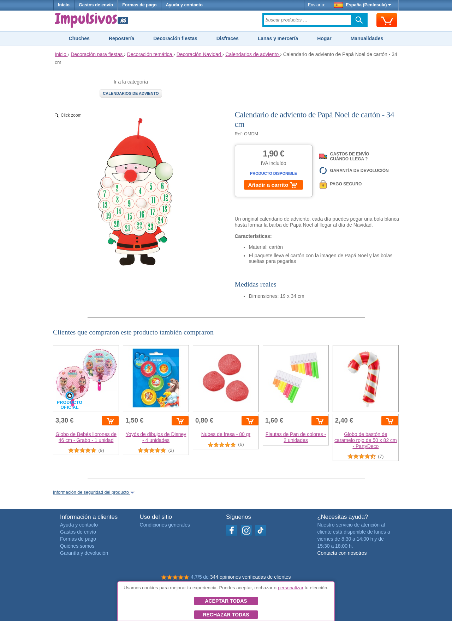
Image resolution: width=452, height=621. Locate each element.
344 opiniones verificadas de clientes (250, 577)
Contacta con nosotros (342, 553)
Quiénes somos (77, 546)
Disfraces (227, 38)
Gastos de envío (96, 4)
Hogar (324, 38)
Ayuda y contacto (184, 4)
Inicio (64, 4)
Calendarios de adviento (131, 93)
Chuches (79, 38)
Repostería (121, 38)
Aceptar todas (226, 601)
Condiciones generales (165, 525)
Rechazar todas (226, 614)
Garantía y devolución (84, 553)
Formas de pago (139, 4)
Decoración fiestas (175, 38)
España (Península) (362, 4)
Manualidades (367, 38)
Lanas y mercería (278, 38)
